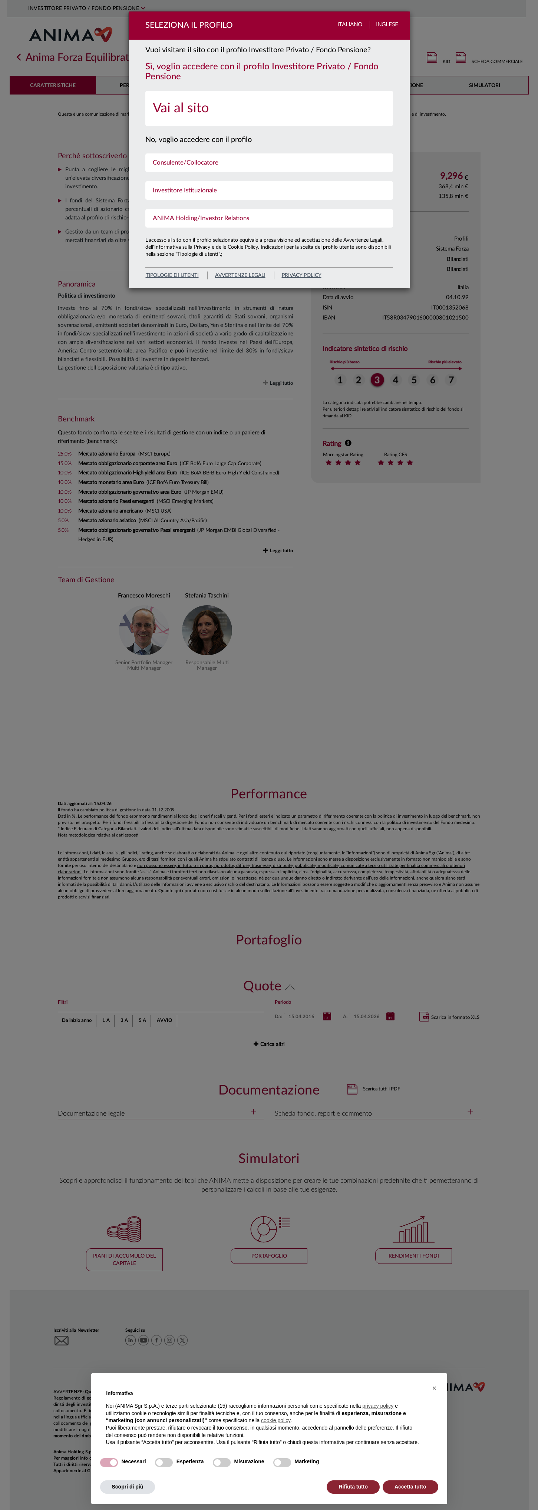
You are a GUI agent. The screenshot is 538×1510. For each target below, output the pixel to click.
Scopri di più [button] (127, 1487)
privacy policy (301, 275)
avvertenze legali (240, 275)
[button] (434, 1388)
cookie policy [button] (275, 1420)
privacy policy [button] (377, 1406)
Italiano (349, 24)
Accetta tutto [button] (410, 1487)
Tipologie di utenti (172, 275)
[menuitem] (269, 108)
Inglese (387, 24)
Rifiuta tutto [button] (353, 1487)
